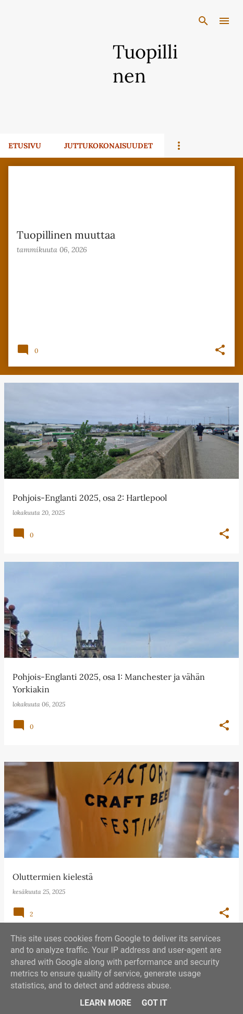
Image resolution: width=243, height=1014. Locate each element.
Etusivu (24, 145)
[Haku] (203, 20)
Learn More (105, 1003)
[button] (220, 351)
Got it (154, 1003)
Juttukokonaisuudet (108, 145)
